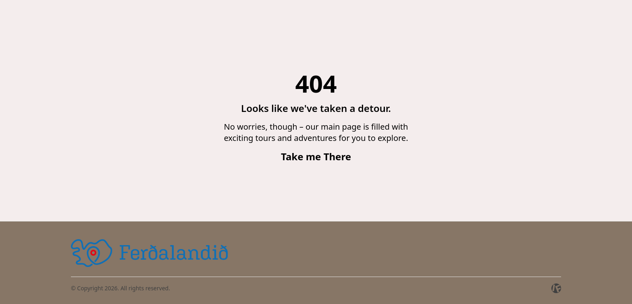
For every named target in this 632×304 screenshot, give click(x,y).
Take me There (316, 156)
